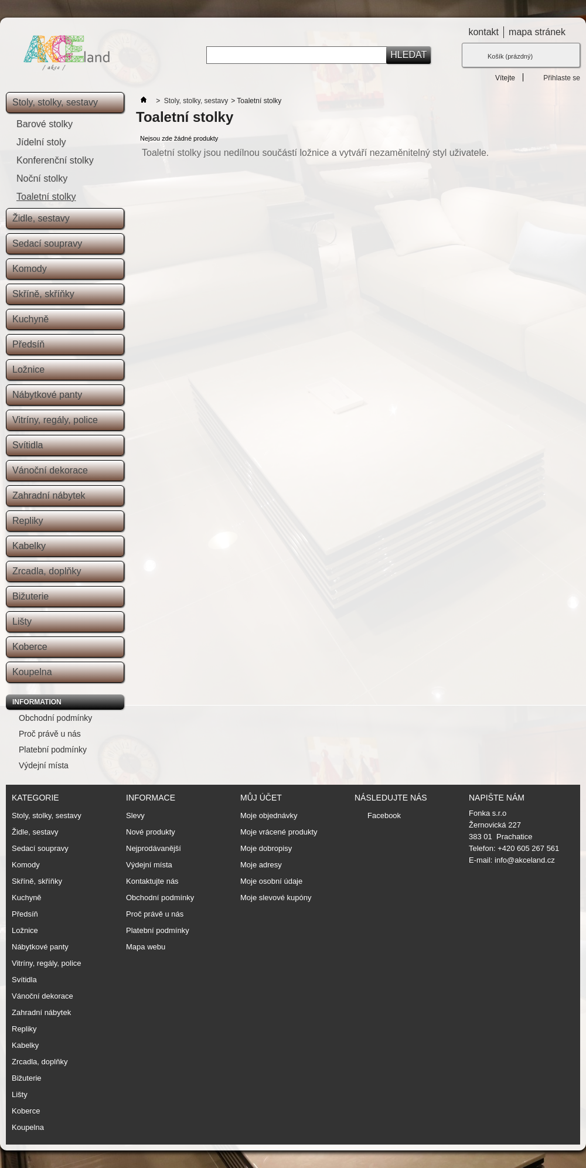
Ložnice (28, 369)
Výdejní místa (44, 765)
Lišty (22, 621)
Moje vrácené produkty (279, 832)
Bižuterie (30, 596)
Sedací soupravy (47, 243)
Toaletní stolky (46, 197)
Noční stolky (41, 178)
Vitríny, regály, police (55, 420)
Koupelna (32, 672)
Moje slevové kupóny (275, 898)
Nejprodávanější (153, 848)
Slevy (135, 815)
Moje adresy (261, 865)
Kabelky (29, 546)
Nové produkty (150, 832)
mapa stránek (537, 32)
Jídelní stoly (41, 142)
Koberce (29, 647)
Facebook (384, 815)
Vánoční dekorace (50, 470)
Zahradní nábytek (49, 495)
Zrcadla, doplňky (46, 571)
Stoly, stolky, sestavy (55, 102)
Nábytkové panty (47, 395)
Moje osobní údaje (271, 881)
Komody (29, 269)
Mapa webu (145, 946)
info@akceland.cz (525, 860)
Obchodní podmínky (55, 718)
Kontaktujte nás (152, 881)
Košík (510, 56)
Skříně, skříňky (43, 294)
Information (37, 702)
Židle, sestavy (41, 218)
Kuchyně (30, 319)
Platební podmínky (53, 749)
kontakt (483, 32)
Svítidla (27, 445)
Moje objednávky (269, 816)
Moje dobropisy (266, 848)
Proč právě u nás (50, 733)
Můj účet (261, 797)
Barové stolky (44, 124)
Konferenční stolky (55, 160)
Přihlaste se (561, 77)
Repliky (27, 521)
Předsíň (28, 344)
